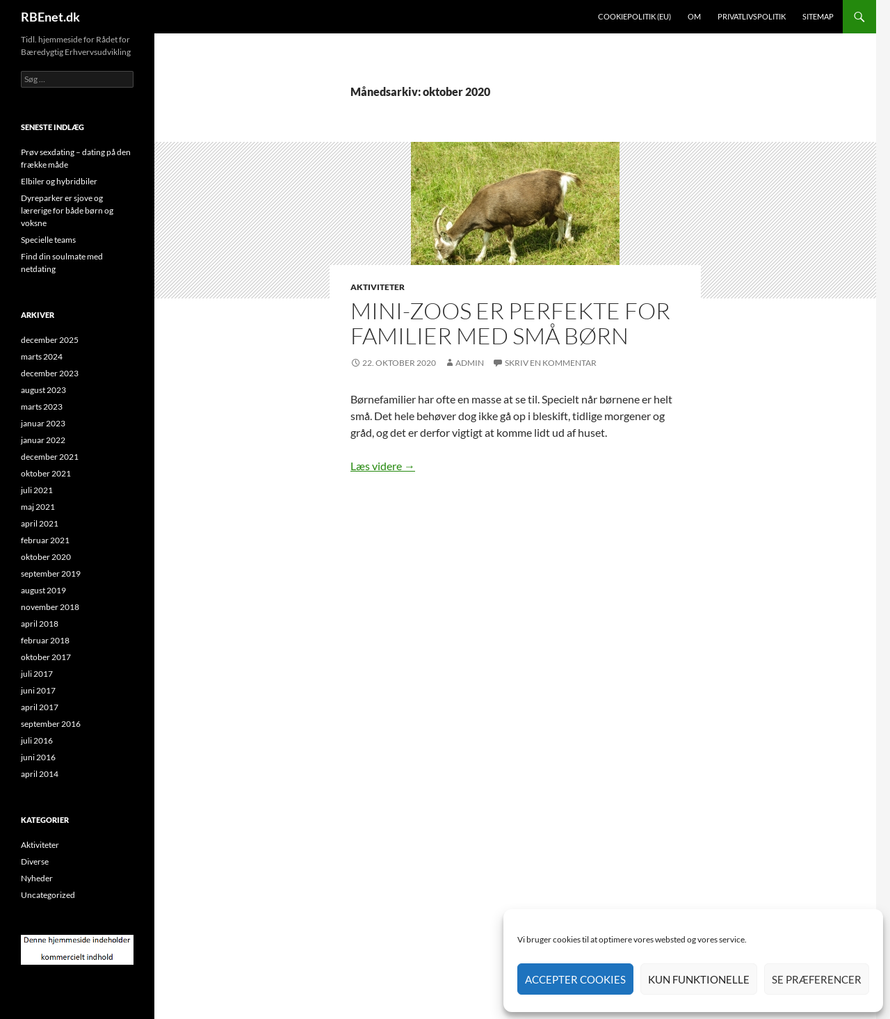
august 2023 (43, 390)
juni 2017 (38, 690)
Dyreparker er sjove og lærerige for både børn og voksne (67, 210)
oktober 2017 (46, 657)
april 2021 (39, 523)
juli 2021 (37, 490)
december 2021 (50, 456)
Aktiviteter (377, 287)
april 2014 (39, 774)
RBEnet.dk (50, 16)
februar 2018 (45, 640)
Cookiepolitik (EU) (634, 16)
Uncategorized (48, 895)
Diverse (35, 861)
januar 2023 (43, 423)
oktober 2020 (46, 557)
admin (469, 363)
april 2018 (39, 623)
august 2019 (43, 590)
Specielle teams (48, 239)
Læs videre (382, 465)
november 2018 (50, 607)
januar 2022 (43, 440)
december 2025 (50, 340)
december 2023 (50, 373)
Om (694, 16)
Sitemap (818, 16)
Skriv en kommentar (551, 363)
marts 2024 (42, 356)
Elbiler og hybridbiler (59, 181)
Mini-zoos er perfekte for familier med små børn (510, 323)
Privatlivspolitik (752, 16)
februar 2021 (45, 540)
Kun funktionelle (699, 979)
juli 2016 (37, 740)
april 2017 (39, 707)
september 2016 (51, 724)
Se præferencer (816, 979)
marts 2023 (42, 406)
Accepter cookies (575, 979)
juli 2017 (37, 673)
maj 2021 (38, 507)
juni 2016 (38, 757)
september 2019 (51, 573)
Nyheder (37, 878)
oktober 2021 (46, 473)
